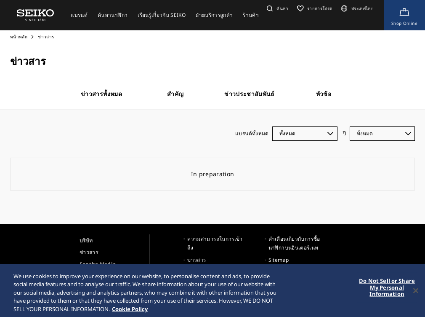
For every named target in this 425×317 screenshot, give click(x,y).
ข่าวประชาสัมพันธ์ (249, 94)
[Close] (415, 293)
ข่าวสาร (89, 252)
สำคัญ (175, 94)
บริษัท (86, 240)
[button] (277, 8)
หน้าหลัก (19, 37)
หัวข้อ (323, 94)
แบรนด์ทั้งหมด (252, 133)
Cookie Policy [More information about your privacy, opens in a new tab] (130, 312)
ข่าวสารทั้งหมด (101, 94)
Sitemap (278, 259)
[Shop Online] (404, 15)
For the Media (98, 264)
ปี (344, 133)
